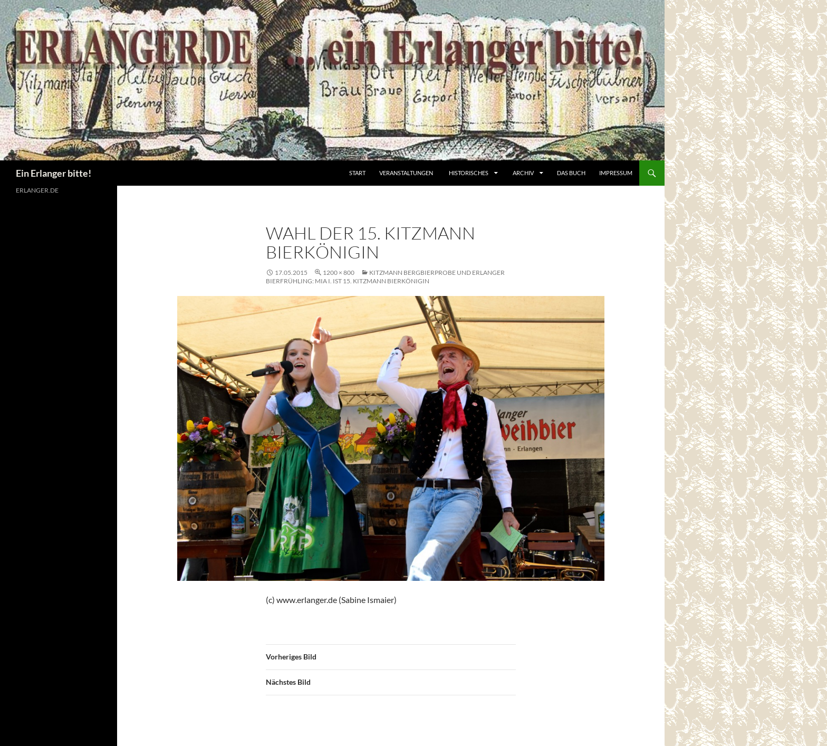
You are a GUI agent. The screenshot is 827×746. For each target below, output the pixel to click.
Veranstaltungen (406, 172)
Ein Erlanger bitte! (53, 173)
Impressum (615, 172)
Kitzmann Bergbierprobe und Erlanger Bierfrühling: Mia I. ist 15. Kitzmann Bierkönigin (385, 277)
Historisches (469, 172)
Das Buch (571, 172)
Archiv (524, 172)
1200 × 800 (338, 272)
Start (357, 172)
